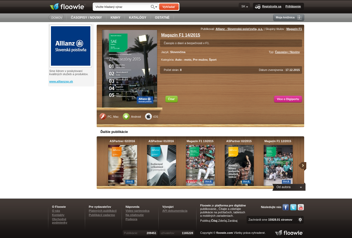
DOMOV (57, 17)
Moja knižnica (289, 17)
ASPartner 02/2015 (239, 141)
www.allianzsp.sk (61, 81)
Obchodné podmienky (59, 221)
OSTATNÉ (162, 17)
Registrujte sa (268, 6)
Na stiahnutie (135, 214)
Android (132, 116)
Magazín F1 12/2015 (277, 141)
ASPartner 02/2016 (122, 141)
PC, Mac (109, 116)
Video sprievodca (137, 210)
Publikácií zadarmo (102, 214)
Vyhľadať (168, 6)
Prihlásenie (293, 6)
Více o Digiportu (288, 99)
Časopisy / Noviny (287, 52)
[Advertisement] (71, 107)
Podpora (131, 219)
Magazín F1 (294, 28)
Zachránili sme (270, 219)
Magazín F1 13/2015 (200, 141)
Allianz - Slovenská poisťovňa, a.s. (239, 28)
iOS (151, 116)
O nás (56, 210)
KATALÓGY (137, 17)
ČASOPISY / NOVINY (86, 17)
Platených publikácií (103, 210)
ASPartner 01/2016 (161, 141)
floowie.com (224, 232)
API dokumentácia (174, 210)
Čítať (171, 99)
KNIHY (115, 17)
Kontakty (58, 214)
